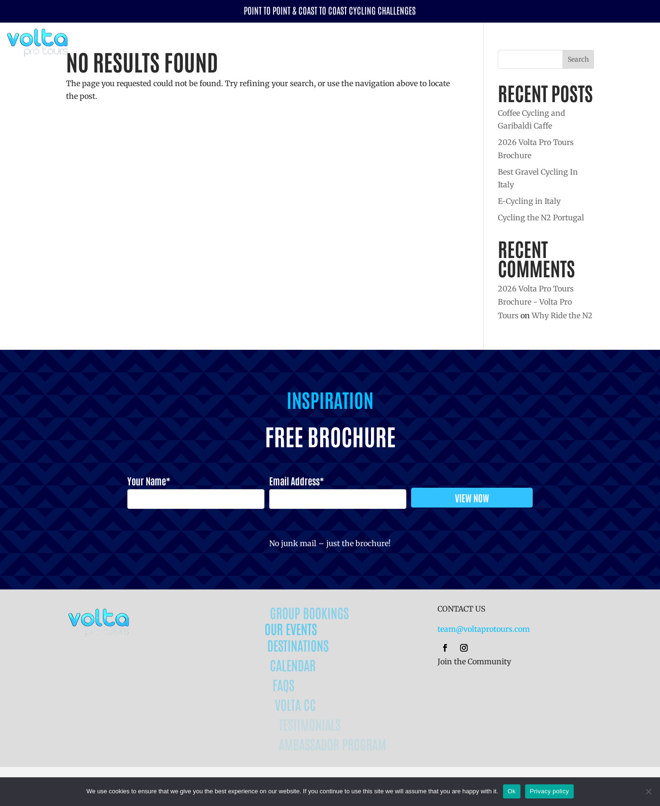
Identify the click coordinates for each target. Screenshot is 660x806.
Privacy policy (549, 791)
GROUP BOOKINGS (320, 612)
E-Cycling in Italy (529, 201)
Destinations (510, 41)
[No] (648, 791)
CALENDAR (304, 664)
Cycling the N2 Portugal (541, 217)
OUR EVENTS (305, 628)
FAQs (293, 684)
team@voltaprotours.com (483, 629)
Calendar (425, 41)
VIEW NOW (472, 498)
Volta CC (609, 41)
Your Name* (148, 480)
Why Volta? (559, 41)
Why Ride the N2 (562, 315)
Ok (512, 791)
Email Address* (296, 480)
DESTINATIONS (310, 645)
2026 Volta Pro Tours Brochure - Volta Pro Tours (536, 302)
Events (461, 41)
